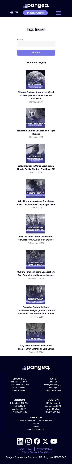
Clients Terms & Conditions (37, 452)
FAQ (30, 449)
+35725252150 (19, 390)
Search (20, 39)
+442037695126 (19, 412)
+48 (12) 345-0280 (36, 429)
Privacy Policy (44, 449)
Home (21, 449)
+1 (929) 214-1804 (53, 412)
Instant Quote (35, 12)
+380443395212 (53, 390)
